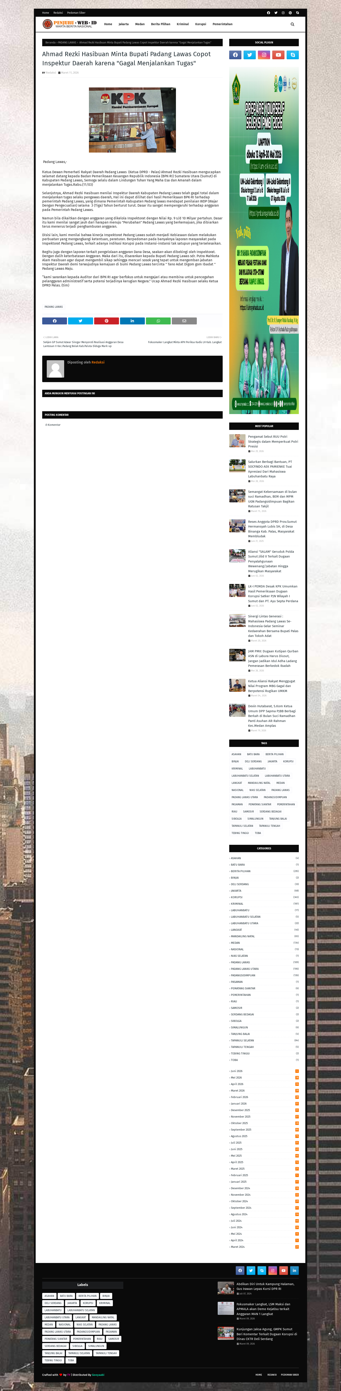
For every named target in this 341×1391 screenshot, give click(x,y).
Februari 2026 (265, 1097)
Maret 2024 (265, 1246)
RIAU (234, 811)
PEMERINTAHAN (286, 804)
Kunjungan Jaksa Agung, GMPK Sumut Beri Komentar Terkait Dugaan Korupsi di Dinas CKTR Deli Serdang (267, 1334)
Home (45, 12)
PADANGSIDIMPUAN (275, 797)
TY (68, 1374)
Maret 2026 (265, 1090)
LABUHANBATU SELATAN (245, 775)
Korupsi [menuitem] (200, 24)
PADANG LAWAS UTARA (245, 797)
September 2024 (265, 1207)
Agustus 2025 (265, 1136)
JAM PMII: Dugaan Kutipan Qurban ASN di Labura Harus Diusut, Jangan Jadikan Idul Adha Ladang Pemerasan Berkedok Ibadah (273, 658)
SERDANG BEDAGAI (271, 811)
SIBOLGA (237, 818)
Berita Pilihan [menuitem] (160, 24)
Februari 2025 (265, 1175)
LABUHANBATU (257, 768)
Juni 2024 (265, 1227)
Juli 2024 (265, 1220)
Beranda (50, 42)
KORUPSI (288, 761)
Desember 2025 (265, 1110)
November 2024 (265, 1194)
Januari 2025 (265, 1181)
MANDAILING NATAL (259, 782)
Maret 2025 (265, 1168)
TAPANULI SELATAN (242, 825)
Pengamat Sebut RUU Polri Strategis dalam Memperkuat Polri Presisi (273, 441)
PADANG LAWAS (67, 42)
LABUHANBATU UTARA (277, 775)
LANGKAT (237, 782)
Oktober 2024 (265, 1201)
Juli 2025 (265, 1142)
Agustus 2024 (265, 1214)
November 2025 (265, 1116)
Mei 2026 (265, 1077)
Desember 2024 (265, 1188)
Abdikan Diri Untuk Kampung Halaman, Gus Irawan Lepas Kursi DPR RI (265, 1286)
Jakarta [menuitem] (124, 24)
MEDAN (280, 782)
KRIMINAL (237, 768)
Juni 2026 (265, 1071)
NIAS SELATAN (257, 790)
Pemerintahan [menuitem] (222, 24)
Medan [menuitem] (140, 24)
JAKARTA (272, 761)
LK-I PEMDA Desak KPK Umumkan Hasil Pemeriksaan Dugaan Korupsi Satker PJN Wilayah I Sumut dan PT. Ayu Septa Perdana (273, 593)
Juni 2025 (265, 1149)
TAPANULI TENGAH (269, 825)
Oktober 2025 (265, 1123)
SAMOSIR (248, 811)
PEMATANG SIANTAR (260, 804)
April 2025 (265, 1162)
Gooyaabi (98, 1374)
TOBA (258, 833)
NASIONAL (238, 790)
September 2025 (265, 1129)
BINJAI (235, 761)
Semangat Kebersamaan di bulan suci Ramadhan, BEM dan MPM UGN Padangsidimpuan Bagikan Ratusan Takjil (272, 499)
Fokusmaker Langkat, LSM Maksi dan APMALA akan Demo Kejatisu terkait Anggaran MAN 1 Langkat (263, 1309)
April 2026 (265, 1084)
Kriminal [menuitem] (183, 24)
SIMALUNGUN (255, 818)
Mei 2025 (265, 1155)
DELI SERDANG (253, 761)
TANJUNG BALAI (278, 818)
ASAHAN (236, 754)
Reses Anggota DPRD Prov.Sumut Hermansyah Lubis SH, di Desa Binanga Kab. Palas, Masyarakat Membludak (272, 529)
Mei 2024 (265, 1233)
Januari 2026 (265, 1103)
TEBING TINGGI (240, 833)
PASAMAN (237, 804)
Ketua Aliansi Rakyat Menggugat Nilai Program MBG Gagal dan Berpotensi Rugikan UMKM (271, 686)
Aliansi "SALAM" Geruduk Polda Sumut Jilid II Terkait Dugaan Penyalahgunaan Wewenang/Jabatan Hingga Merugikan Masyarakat (271, 561)
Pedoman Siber (76, 12)
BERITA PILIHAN (275, 754)
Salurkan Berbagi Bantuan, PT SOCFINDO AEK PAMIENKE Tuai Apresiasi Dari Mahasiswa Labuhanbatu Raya (270, 469)
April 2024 (265, 1240)
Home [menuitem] (108, 24)
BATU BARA (253, 754)
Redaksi (58, 12)
